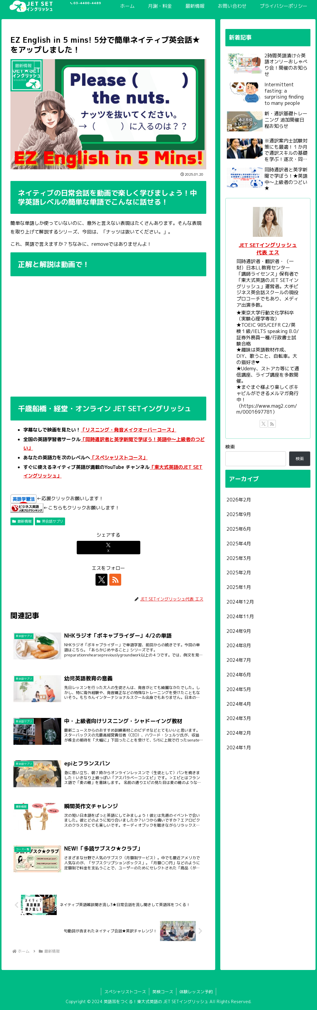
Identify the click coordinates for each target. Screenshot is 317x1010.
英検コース (162, 991)
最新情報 (22, 521)
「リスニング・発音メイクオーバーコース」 (128, 429)
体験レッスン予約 (196, 991)
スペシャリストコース (125, 991)
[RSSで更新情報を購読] (115, 580)
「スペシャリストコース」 (118, 457)
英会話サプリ (50, 521)
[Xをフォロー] (101, 580)
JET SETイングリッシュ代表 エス (268, 248)
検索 (230, 446)
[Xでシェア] (108, 547)
